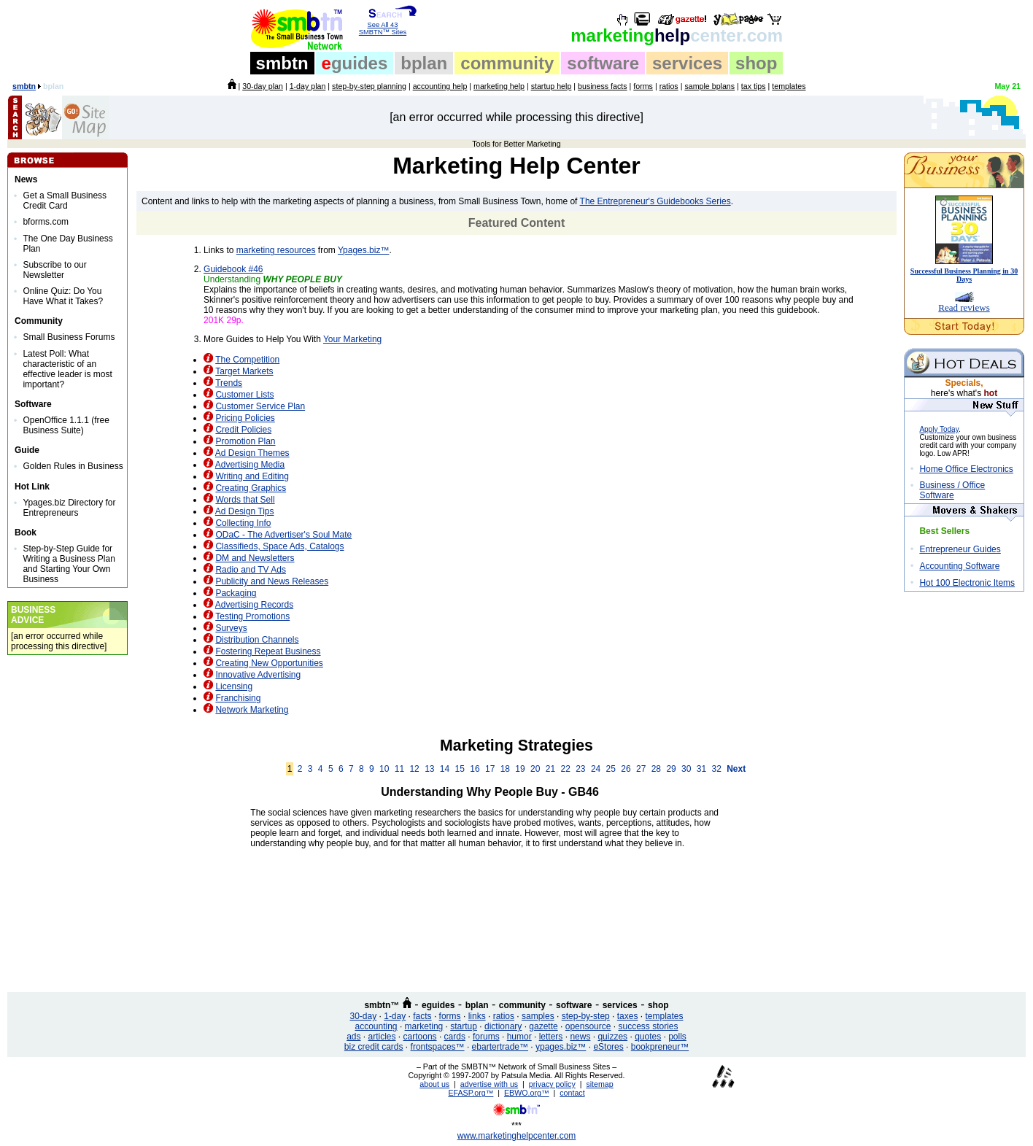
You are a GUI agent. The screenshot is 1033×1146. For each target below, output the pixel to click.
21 (550, 769)
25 (611, 769)
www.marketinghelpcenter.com (516, 1136)
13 (429, 769)
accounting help (440, 86)
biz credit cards (373, 1047)
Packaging (235, 593)
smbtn (282, 63)
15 (460, 769)
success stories (648, 1026)
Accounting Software (959, 566)
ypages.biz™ (560, 1047)
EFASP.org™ (470, 1092)
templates (788, 86)
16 (474, 769)
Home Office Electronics (966, 469)
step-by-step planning (369, 86)
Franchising (237, 698)
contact (572, 1092)
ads (353, 1036)
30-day (362, 1016)
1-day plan (308, 86)
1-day (395, 1016)
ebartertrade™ (500, 1047)
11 (399, 769)
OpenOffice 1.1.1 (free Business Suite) (66, 425)
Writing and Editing (252, 476)
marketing (424, 1026)
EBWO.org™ (526, 1092)
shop (756, 63)
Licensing (233, 686)
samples (538, 1016)
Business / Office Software (952, 490)
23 (580, 769)
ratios (668, 86)
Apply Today (939, 429)
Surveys (231, 628)
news (580, 1036)
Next (736, 769)
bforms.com (46, 222)
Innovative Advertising (258, 675)
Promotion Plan (245, 441)
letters (551, 1036)
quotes (648, 1036)
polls (677, 1036)
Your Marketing (352, 339)
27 (641, 769)
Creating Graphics (250, 488)
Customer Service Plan (260, 406)
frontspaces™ (438, 1047)
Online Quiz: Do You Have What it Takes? (63, 296)
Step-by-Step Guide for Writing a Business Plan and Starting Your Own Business (69, 563)
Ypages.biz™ (363, 250)
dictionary (503, 1026)
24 (595, 769)
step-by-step (586, 1016)
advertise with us (489, 1084)
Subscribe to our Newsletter (54, 270)
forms (643, 86)
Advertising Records (254, 605)
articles (382, 1036)
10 (384, 769)
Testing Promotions (252, 616)
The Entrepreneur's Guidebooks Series (655, 201)
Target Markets (244, 371)
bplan (424, 63)
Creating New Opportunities (268, 663)
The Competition (247, 360)
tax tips (753, 86)
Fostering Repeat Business (267, 651)
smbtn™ (381, 1005)
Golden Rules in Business (73, 466)
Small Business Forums (69, 337)
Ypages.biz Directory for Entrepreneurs (69, 507)
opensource (588, 1026)
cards (454, 1036)
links (477, 1016)
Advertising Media (250, 465)
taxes (627, 1016)
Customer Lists (244, 395)
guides (355, 63)
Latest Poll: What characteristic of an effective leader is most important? (67, 369)
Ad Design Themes (252, 453)
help (676, 35)
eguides (438, 1005)
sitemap (599, 1084)
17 (490, 769)
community (507, 63)
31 (701, 769)
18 (505, 769)
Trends (228, 383)
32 (716, 769)
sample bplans (709, 86)
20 (535, 769)
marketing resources (276, 250)
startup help (551, 86)
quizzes (612, 1036)
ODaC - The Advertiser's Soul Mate (283, 535)
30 (686, 769)
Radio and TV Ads (250, 570)
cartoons (420, 1036)
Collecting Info (243, 523)
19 (520, 769)
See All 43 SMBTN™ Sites (382, 25)
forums (486, 1036)
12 (414, 769)
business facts (602, 86)
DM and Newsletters (254, 558)
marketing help (499, 86)
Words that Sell (244, 500)
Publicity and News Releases (271, 581)
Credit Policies (243, 430)
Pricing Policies (244, 418)
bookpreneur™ (660, 1047)
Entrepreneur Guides (959, 549)
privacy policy (552, 1084)
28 (656, 769)
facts (422, 1016)
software (603, 63)
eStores (608, 1047)
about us (434, 1084)
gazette (543, 1026)
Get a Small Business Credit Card (65, 200)
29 (671, 769)
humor (519, 1036)
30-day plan (262, 86)
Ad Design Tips (244, 511)
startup (463, 1026)
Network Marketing (251, 710)
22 (565, 769)
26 (625, 769)
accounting (376, 1026)
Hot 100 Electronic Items (967, 583)
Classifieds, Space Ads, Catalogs (279, 546)
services (687, 63)
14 (444, 769)
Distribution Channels (256, 640)
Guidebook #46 (233, 269)
